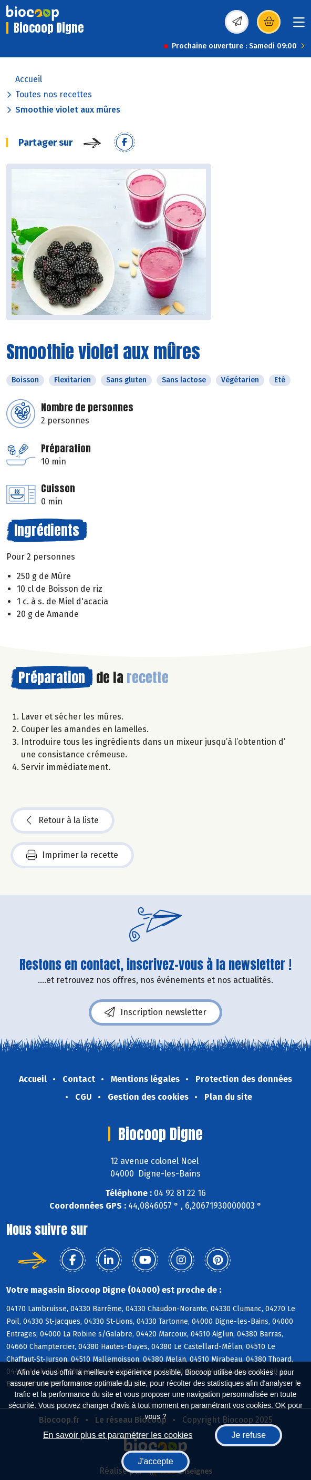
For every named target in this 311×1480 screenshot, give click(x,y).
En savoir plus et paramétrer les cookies (118, 1435)
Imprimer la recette (72, 855)
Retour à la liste (62, 820)
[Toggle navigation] (299, 25)
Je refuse (248, 1435)
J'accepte (155, 1461)
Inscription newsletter (155, 1012)
